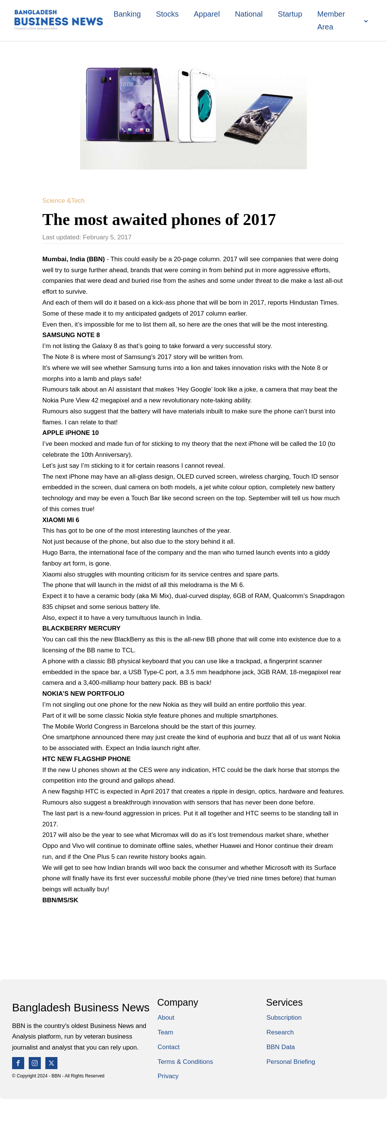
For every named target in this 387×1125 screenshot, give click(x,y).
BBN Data (280, 1047)
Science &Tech (63, 200)
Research (280, 1032)
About (166, 1017)
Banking (127, 14)
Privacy (168, 1076)
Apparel (207, 14)
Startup (290, 14)
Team (165, 1032)
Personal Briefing (290, 1061)
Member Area (331, 20)
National (249, 14)
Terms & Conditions (185, 1061)
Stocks (167, 14)
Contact (169, 1047)
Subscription (284, 1017)
